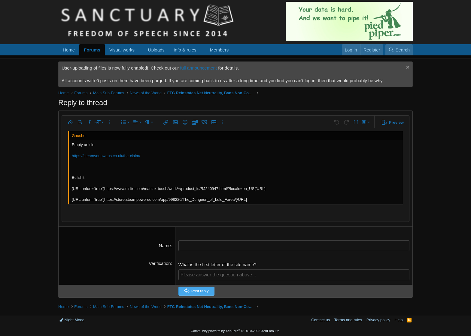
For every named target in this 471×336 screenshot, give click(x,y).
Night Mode (71, 319)
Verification (160, 263)
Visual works (122, 49)
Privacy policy (378, 319)
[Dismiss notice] (406, 68)
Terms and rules (348, 319)
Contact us (320, 319)
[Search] (399, 49)
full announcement (198, 67)
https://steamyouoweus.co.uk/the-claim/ (106, 156)
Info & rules (185, 49)
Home (69, 49)
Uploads (156, 49)
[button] (139, 49)
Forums (92, 49)
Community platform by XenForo (235, 330)
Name (165, 245)
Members (219, 49)
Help (399, 319)
